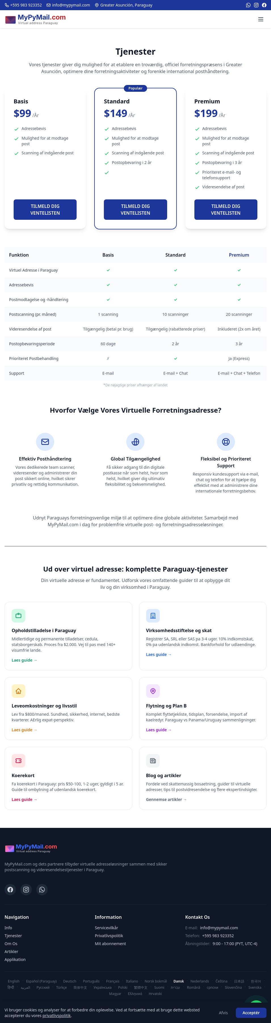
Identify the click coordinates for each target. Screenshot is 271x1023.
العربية (25, 987)
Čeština (222, 981)
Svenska (254, 987)
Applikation (15, 959)
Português (91, 981)
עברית (175, 987)
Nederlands (199, 981)
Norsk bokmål (156, 981)
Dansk (179, 981)
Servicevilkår (106, 927)
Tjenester (13, 935)
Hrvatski (155, 993)
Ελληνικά (135, 993)
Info (8, 927)
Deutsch (69, 981)
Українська (103, 987)
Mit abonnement (110, 943)
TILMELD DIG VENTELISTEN (45, 209)
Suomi (159, 987)
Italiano (132, 981)
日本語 (239, 981)
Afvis (223, 1012)
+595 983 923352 (23, 5)
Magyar (115, 993)
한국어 (256, 981)
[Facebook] (264, 5)
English (14, 981)
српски (212, 987)
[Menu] (260, 19)
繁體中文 (141, 987)
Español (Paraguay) (41, 981)
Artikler (11, 951)
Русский (43, 987)
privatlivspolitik (57, 1015)
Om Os (11, 943)
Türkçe (61, 987)
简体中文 (80, 987)
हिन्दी (11, 987)
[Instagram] (256, 5)
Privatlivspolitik (109, 935)
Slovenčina (233, 987)
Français (112, 981)
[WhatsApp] (248, 5)
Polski (122, 987)
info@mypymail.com (68, 5)
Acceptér (251, 1012)
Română (193, 987)
